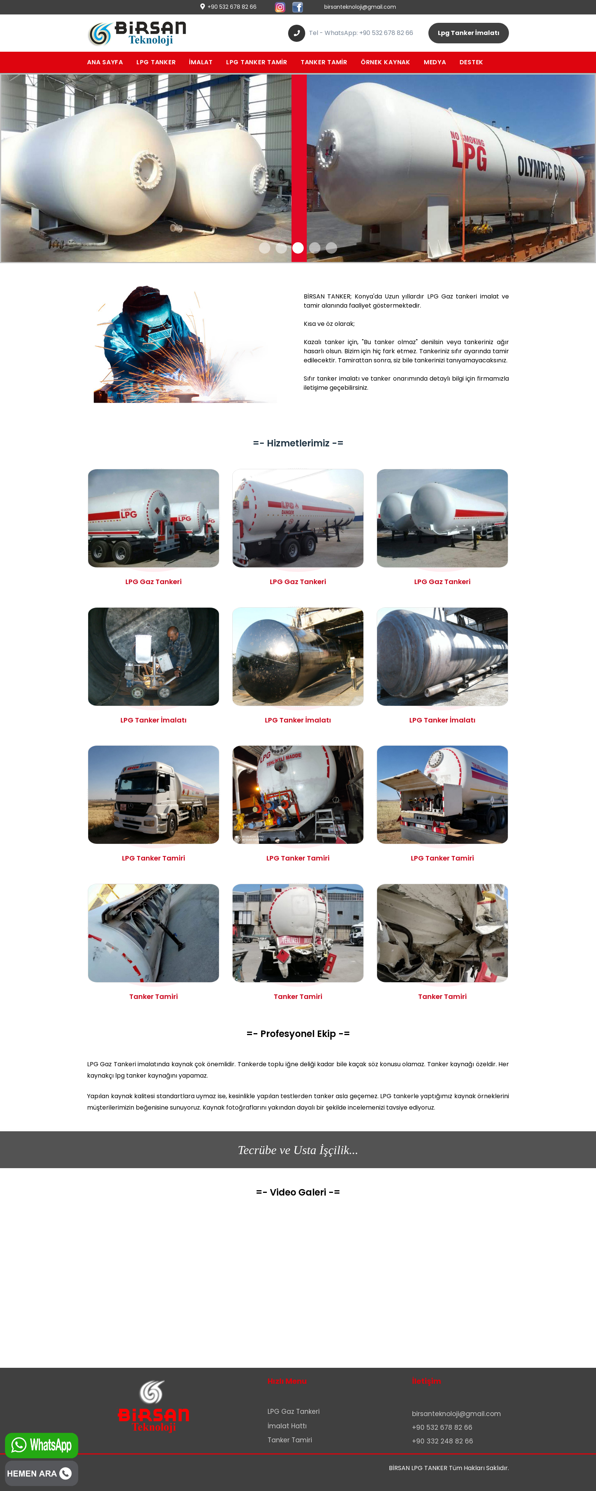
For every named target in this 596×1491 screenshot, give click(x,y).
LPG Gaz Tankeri (294, 1411)
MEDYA (435, 62)
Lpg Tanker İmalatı (468, 33)
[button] (264, 248)
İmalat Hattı (287, 1426)
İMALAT (201, 62)
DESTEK (472, 62)
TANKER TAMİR (324, 62)
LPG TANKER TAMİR (256, 62)
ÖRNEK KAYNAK (386, 62)
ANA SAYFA (105, 62)
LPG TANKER (156, 62)
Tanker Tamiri (290, 1440)
